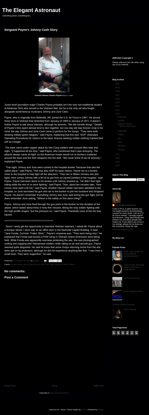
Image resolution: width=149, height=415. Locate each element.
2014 (117, 106)
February (122, 146)
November (122, 117)
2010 (117, 158)
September (122, 131)
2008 (117, 165)
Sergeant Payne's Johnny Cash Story (126, 125)
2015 (117, 102)
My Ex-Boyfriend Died (133, 291)
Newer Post (9, 386)
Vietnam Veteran (68, 264)
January (121, 149)
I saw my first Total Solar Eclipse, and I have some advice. (134, 267)
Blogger (101, 410)
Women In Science (132, 278)
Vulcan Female (130, 309)
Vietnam (57, 264)
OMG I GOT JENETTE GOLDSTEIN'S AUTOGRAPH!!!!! (133, 254)
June (120, 142)
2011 (117, 154)
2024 (117, 84)
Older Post (99, 386)
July (120, 138)
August (121, 134)
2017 (117, 95)
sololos (84, 410)
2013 (117, 110)
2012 (117, 114)
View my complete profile (123, 229)
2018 (117, 91)
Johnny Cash (39, 264)
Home (54, 386)
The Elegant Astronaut (31, 10)
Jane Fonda (28, 264)
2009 (117, 162)
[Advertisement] (53, 360)
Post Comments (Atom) (59, 393)
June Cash (49, 264)
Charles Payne (16, 264)
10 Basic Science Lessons (123, 304)
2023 (117, 87)
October (121, 121)
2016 (117, 99)
